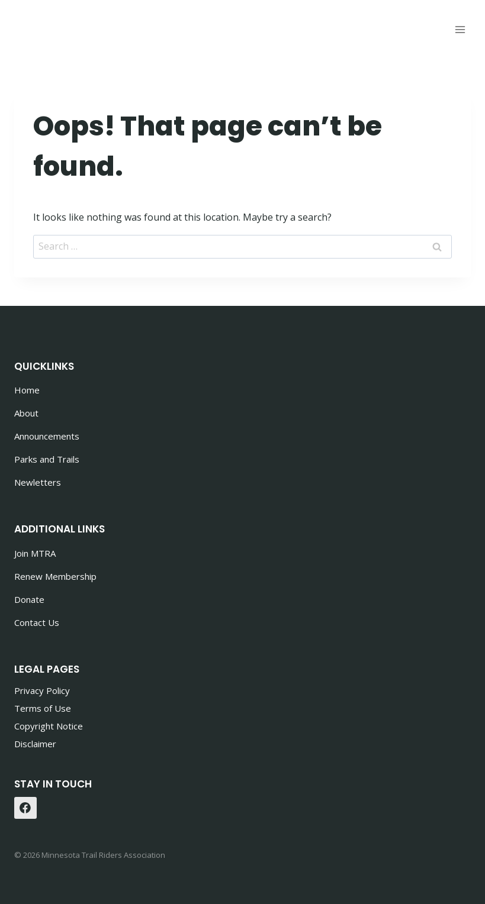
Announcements (46, 436)
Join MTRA (35, 553)
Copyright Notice (48, 726)
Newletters (37, 482)
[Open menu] (460, 29)
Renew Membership (55, 576)
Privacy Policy (42, 690)
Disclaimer (35, 744)
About (26, 413)
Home (27, 390)
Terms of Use (42, 708)
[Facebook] (25, 808)
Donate (29, 599)
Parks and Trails (46, 459)
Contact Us (36, 622)
